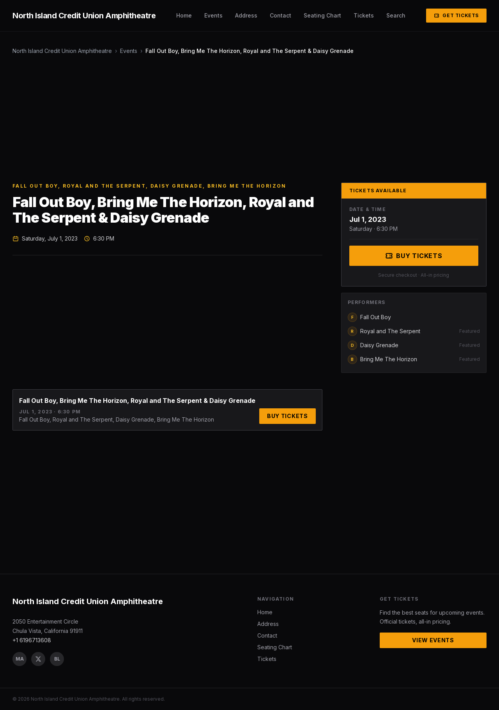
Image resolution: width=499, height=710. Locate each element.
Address (246, 15)
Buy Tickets (287, 416)
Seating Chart (322, 15)
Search (395, 15)
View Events (433, 640)
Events (213, 15)
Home (184, 15)
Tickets (364, 15)
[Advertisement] (246, 118)
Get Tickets (456, 15)
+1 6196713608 (31, 640)
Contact (280, 15)
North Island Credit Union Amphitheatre (62, 50)
